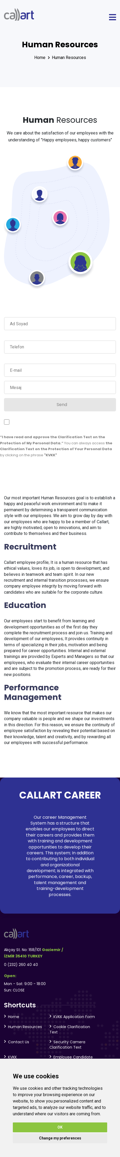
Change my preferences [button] (60, 1138)
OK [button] (60, 1127)
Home (39, 57)
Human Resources (69, 57)
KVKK (12, 1057)
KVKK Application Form (74, 1016)
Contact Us (18, 1042)
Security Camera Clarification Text (67, 1044)
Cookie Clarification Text (69, 1029)
